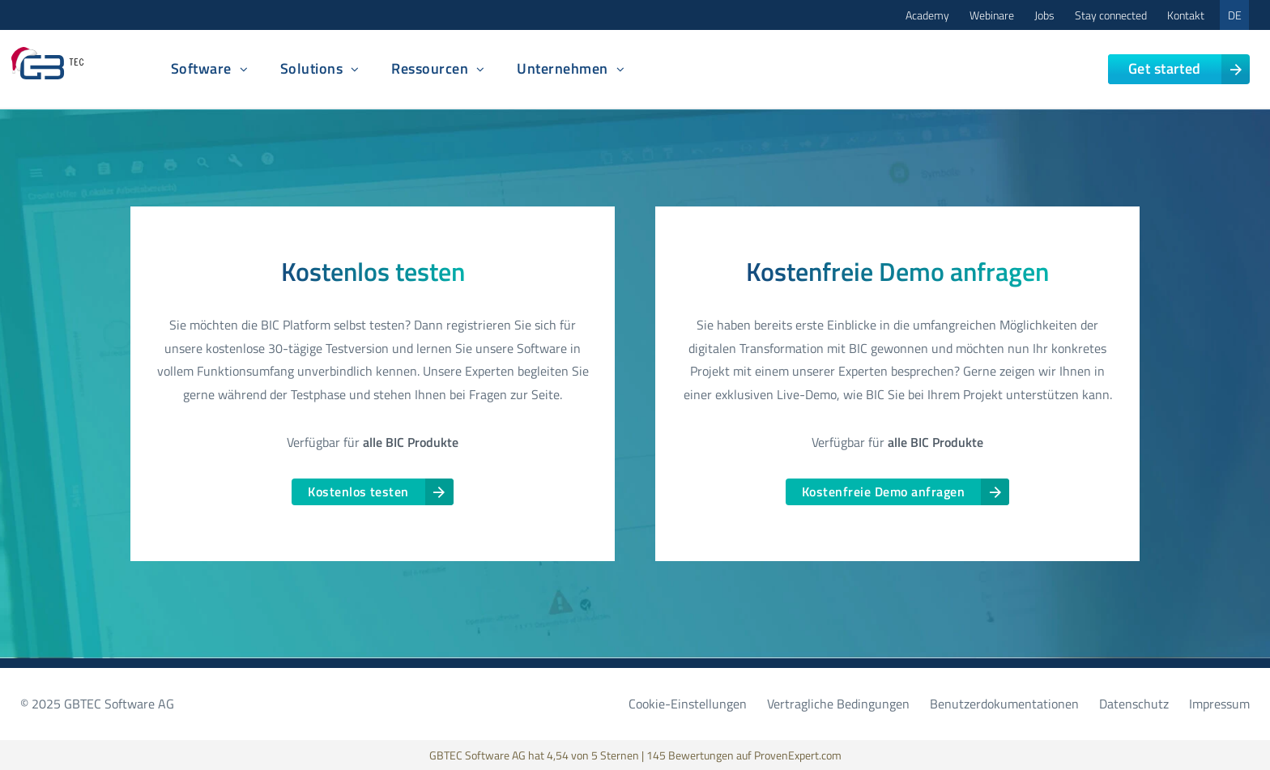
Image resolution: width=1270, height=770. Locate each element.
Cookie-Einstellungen (688, 703)
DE (1235, 14)
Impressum (1219, 703)
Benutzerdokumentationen (1004, 703)
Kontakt (1185, 14)
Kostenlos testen (358, 491)
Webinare (992, 14)
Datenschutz (1134, 703)
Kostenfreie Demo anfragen (883, 491)
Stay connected (1111, 14)
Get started (1164, 68)
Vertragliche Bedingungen (838, 703)
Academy (927, 14)
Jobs (1044, 14)
